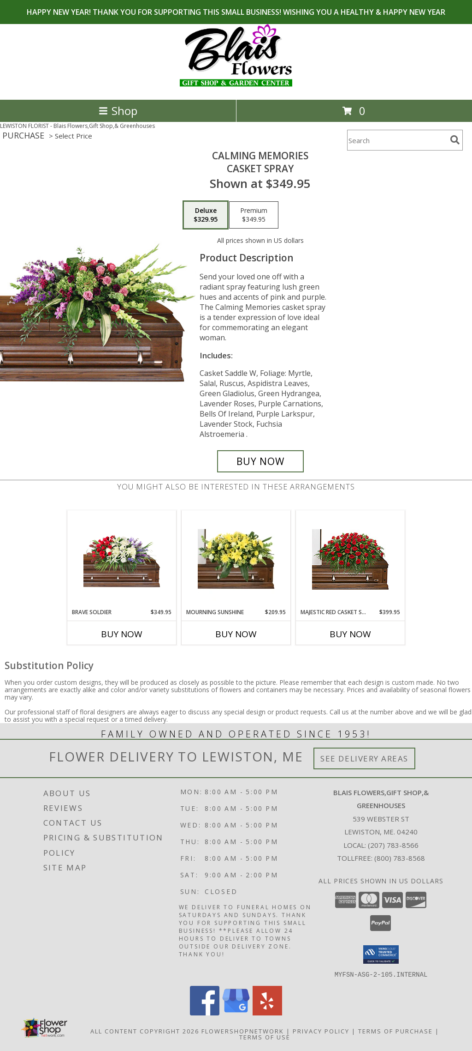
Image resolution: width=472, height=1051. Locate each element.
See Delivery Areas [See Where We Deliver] (364, 758)
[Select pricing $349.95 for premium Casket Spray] (254, 215)
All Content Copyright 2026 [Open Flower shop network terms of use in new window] (144, 1031)
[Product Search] (397, 140)
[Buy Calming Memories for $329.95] (260, 461)
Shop (118, 110)
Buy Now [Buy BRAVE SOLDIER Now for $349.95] (121, 634)
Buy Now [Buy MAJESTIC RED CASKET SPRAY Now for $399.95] (350, 634)
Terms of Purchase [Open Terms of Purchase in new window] (395, 1031)
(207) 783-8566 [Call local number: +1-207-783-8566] (393, 845)
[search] (455, 140)
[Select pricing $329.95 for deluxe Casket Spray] (205, 215)
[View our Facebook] (204, 1012)
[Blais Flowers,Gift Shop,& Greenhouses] (236, 86)
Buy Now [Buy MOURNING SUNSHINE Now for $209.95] (236, 634)
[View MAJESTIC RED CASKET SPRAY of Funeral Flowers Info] (350, 559)
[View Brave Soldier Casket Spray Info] (121, 559)
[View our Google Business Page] (236, 1012)
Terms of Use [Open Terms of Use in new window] (264, 1037)
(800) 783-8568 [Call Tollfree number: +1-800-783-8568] (399, 858)
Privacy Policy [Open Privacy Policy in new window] (321, 1031)
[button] (381, 954)
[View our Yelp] (267, 1012)
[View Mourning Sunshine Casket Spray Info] (236, 559)
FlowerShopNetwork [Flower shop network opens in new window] (242, 1031)
